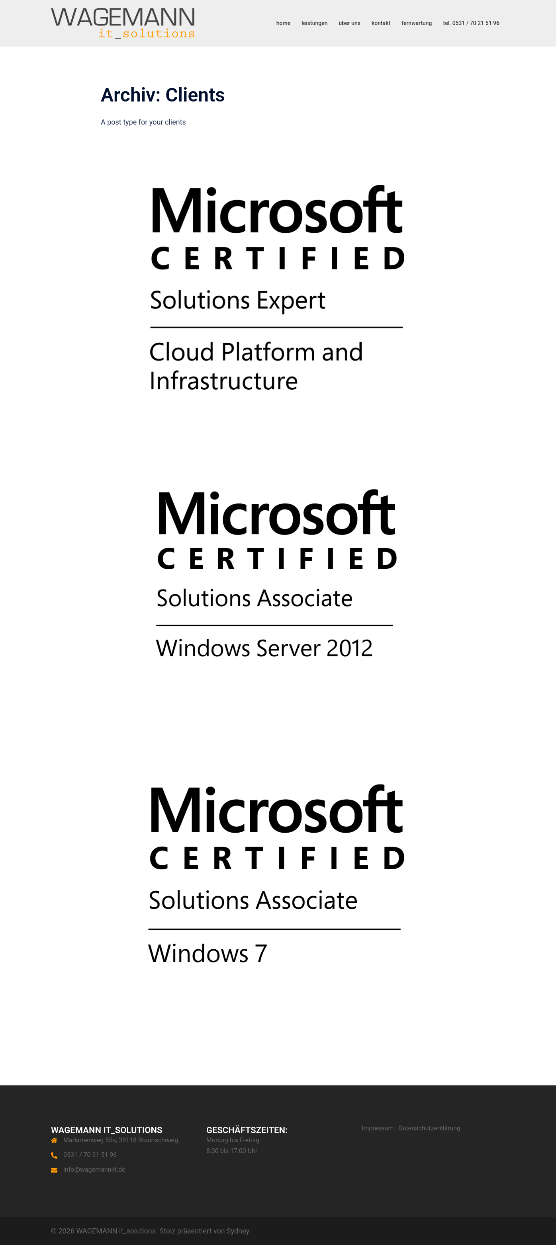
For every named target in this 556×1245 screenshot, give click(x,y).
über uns (349, 23)
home (283, 23)
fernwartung (416, 23)
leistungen (314, 23)
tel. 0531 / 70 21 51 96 (471, 23)
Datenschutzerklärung (429, 1128)
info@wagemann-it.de (94, 1169)
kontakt (381, 23)
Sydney (238, 1231)
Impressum (378, 1128)
